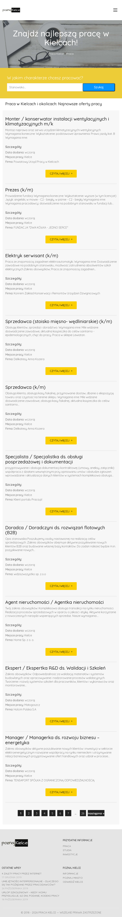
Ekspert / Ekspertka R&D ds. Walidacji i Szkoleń (55, 668)
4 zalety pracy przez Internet (22, 873)
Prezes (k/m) (19, 189)
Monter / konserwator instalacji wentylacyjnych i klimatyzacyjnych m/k (57, 121)
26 (82, 813)
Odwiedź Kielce (73, 881)
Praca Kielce (56, 53)
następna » (96, 813)
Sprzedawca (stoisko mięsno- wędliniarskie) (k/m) (58, 321)
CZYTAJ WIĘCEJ (59, 173)
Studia (67, 850)
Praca (67, 846)
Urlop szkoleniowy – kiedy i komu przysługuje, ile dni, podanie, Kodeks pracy (30, 894)
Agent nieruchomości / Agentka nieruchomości (54, 602)
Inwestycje (70, 854)
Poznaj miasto (73, 877)
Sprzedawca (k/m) (25, 387)
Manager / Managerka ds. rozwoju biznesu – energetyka (52, 740)
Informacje (70, 873)
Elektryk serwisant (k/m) (31, 255)
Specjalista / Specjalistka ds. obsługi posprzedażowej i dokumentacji (44, 459)
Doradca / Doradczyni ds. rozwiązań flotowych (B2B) (55, 530)
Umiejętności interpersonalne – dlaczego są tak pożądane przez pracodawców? (30, 883)
